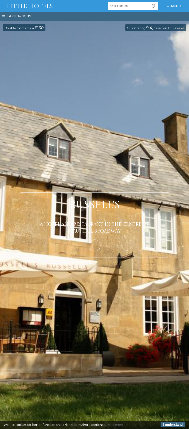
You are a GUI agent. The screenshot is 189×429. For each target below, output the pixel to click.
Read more (115, 425)
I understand (173, 424)
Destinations (16, 16)
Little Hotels (30, 7)
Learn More (94, 245)
